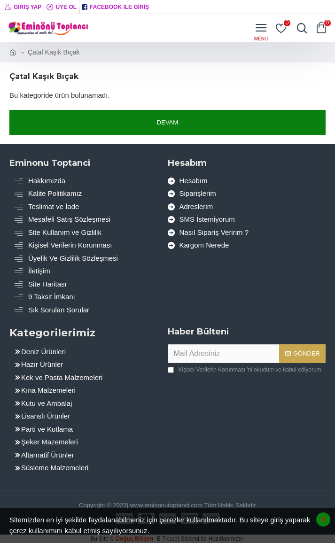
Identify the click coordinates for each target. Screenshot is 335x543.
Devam (167, 122)
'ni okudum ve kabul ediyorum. (245, 369)
